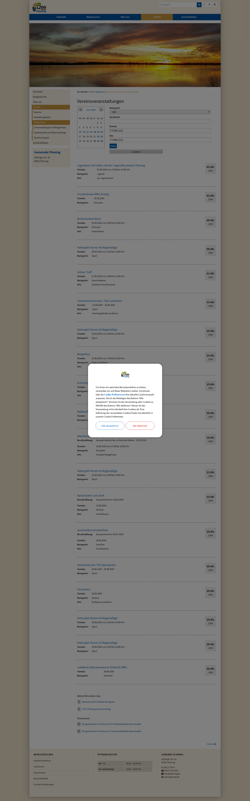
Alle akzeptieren (110, 428)
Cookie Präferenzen (125, 392)
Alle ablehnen (140, 428)
